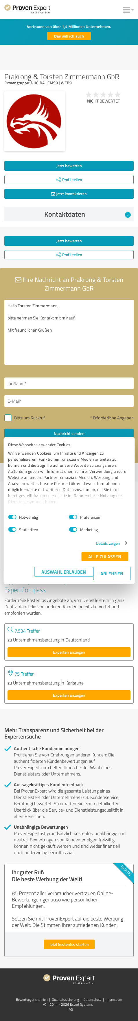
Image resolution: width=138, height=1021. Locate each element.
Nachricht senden (69, 433)
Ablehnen (111, 573)
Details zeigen (108, 543)
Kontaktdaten (87, 214)
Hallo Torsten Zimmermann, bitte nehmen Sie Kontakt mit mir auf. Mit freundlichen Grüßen (69, 332)
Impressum (114, 999)
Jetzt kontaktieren (69, 193)
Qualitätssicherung (65, 999)
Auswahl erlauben (63, 571)
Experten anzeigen (69, 652)
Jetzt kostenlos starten (69, 944)
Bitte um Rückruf (29, 418)
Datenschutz (92, 999)
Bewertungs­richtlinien (31, 999)
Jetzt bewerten (69, 165)
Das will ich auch (69, 36)
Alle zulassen (104, 556)
